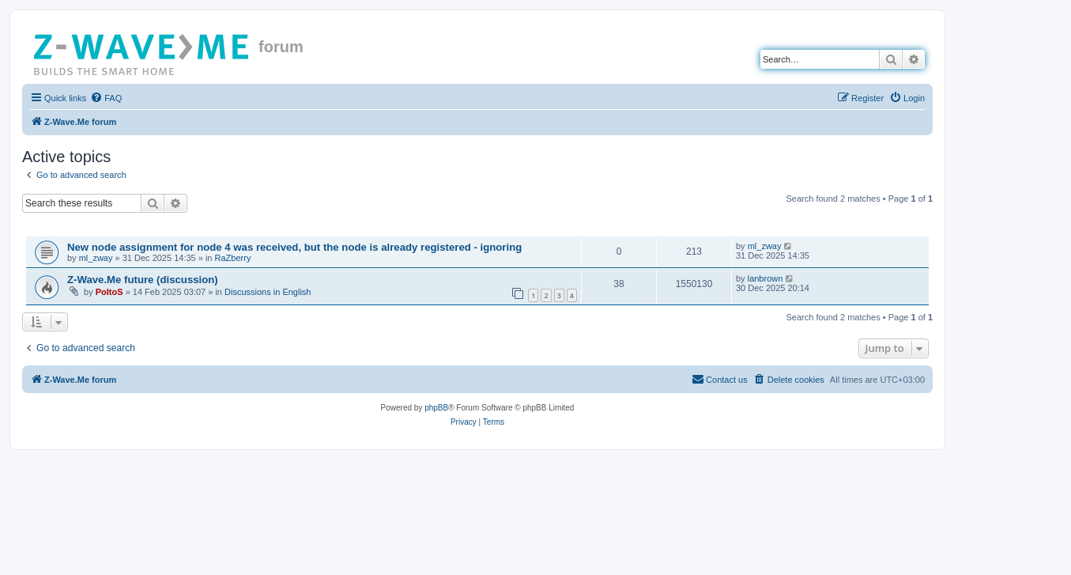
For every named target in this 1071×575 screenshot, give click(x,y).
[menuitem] (106, 98)
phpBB (436, 407)
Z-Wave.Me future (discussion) (142, 280)
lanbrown (765, 278)
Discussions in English (267, 292)
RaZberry (233, 258)
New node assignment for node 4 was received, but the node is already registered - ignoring (294, 247)
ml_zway (96, 258)
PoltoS (109, 292)
